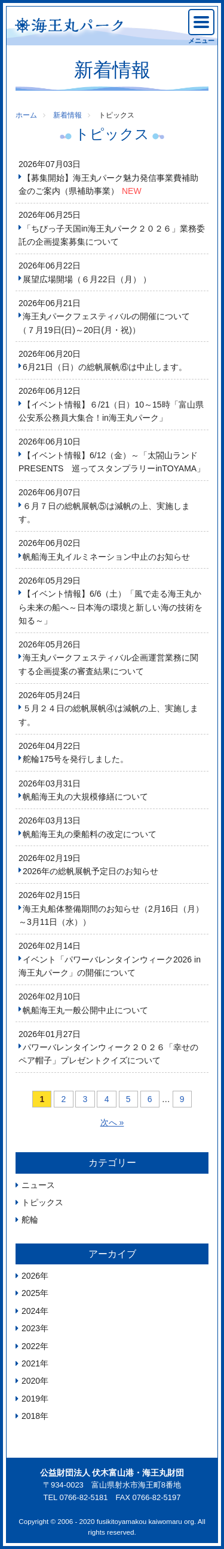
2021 (31, 1363)
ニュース (38, 1185)
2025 (31, 1293)
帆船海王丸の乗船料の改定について (90, 834)
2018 (31, 1416)
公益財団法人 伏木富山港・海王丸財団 (112, 1472)
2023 (31, 1328)
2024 (31, 1311)
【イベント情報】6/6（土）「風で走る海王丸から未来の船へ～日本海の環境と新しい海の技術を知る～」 (110, 607)
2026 (31, 1275)
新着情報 (67, 115)
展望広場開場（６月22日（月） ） (87, 279)
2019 (31, 1398)
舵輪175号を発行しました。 (75, 759)
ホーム (26, 115)
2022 (31, 1346)
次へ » (112, 1122)
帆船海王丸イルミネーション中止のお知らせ (106, 556)
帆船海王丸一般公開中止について (85, 1010)
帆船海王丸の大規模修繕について (85, 796)
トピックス (42, 1202)
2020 (31, 1381)
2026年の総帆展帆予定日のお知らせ (90, 871)
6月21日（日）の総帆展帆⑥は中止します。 (105, 367)
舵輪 (30, 1219)
